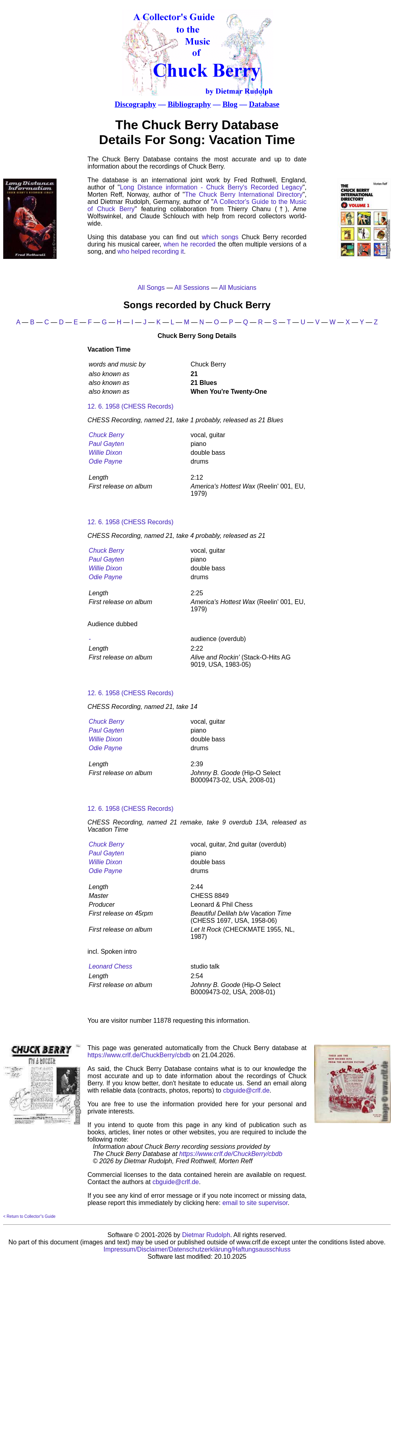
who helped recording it (151, 251)
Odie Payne (105, 461)
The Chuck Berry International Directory (244, 194)
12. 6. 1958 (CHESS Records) (130, 406)
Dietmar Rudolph (206, 1234)
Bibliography (189, 104)
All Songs (151, 287)
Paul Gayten (106, 443)
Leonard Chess (110, 966)
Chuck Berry (106, 435)
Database (264, 104)
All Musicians (237, 287)
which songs (220, 237)
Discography (135, 104)
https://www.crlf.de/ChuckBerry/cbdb (139, 1055)
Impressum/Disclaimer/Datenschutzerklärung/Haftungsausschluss (197, 1249)
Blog (229, 104)
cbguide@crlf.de (246, 1090)
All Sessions (192, 287)
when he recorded (189, 244)
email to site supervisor (255, 1202)
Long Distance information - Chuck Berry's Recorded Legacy (211, 187)
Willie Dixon (105, 452)
